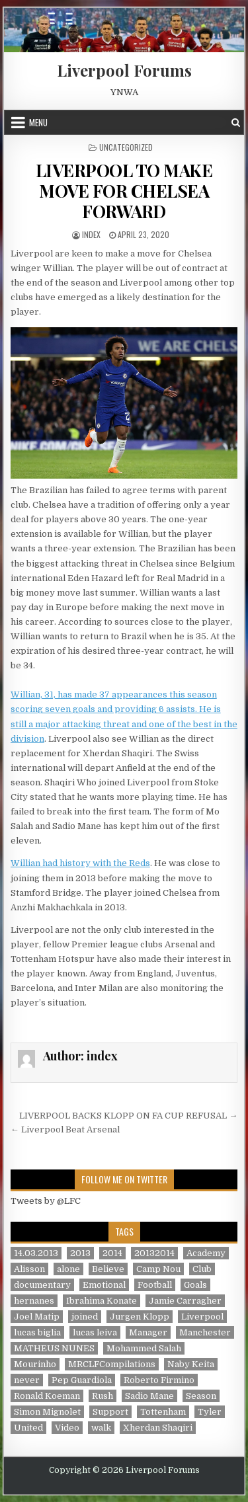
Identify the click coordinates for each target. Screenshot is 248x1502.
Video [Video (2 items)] (67, 1428)
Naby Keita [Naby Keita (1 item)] (190, 1364)
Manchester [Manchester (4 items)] (205, 1332)
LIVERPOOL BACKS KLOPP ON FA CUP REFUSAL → (128, 1116)
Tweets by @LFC (46, 1201)
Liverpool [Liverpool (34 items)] (202, 1317)
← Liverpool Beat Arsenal (65, 1129)
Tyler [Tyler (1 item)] (210, 1412)
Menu (38, 122)
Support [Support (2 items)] (110, 1412)
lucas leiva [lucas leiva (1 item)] (95, 1332)
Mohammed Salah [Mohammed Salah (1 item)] (143, 1348)
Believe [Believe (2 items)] (108, 1269)
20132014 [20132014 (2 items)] (154, 1253)
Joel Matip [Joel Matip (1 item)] (37, 1317)
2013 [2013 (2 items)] (80, 1253)
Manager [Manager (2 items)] (148, 1332)
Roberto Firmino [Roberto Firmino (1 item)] (159, 1380)
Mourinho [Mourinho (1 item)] (35, 1364)
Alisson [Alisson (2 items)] (29, 1269)
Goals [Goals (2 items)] (195, 1285)
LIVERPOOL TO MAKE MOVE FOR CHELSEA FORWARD (124, 191)
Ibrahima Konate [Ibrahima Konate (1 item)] (101, 1301)
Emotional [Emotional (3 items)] (104, 1285)
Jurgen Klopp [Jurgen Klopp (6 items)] (139, 1317)
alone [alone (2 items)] (68, 1269)
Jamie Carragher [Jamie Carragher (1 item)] (185, 1301)
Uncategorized (126, 147)
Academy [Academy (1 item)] (206, 1253)
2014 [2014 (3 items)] (112, 1253)
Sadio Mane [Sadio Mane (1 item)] (149, 1396)
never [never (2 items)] (27, 1380)
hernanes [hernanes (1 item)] (34, 1301)
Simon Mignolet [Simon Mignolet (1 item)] (47, 1412)
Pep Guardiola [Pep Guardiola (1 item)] (82, 1380)
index (91, 234)
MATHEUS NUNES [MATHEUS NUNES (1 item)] (54, 1348)
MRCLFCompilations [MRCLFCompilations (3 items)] (111, 1364)
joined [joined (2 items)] (84, 1317)
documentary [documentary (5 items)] (42, 1285)
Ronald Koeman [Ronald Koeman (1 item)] (47, 1396)
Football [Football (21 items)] (155, 1285)
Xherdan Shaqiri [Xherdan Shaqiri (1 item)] (157, 1428)
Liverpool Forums (124, 70)
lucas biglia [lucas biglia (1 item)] (37, 1332)
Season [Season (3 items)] (201, 1396)
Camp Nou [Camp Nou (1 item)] (158, 1269)
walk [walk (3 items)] (101, 1428)
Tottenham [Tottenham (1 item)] (163, 1412)
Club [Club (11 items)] (202, 1269)
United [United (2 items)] (28, 1428)
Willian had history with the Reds (80, 863)
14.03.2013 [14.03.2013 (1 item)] (36, 1253)
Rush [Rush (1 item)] (102, 1396)
